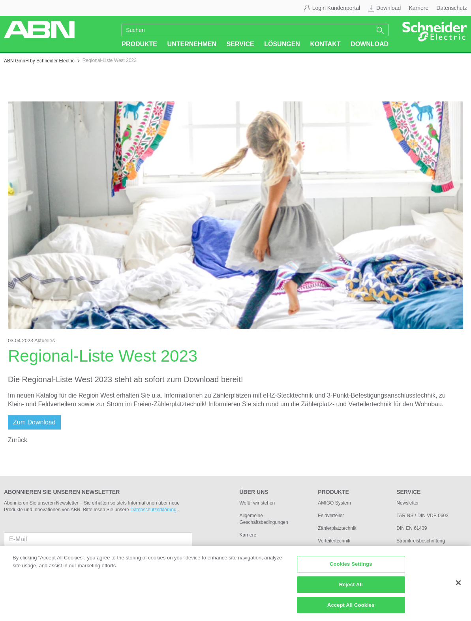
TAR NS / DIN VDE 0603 (422, 515)
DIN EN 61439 (411, 528)
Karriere (418, 8)
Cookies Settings (351, 569)
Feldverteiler (331, 515)
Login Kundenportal (336, 8)
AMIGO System (334, 503)
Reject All (351, 589)
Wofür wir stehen (257, 503)
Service (240, 44)
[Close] (458, 587)
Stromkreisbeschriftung (420, 541)
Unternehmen (191, 44)
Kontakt (325, 44)
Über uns (253, 492)
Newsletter (407, 503)
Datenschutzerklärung (154, 509)
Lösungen (282, 44)
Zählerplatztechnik (337, 528)
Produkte (139, 44)
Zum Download (34, 422)
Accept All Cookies (351, 609)
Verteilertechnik (334, 541)
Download (388, 8)
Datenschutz (451, 8)
